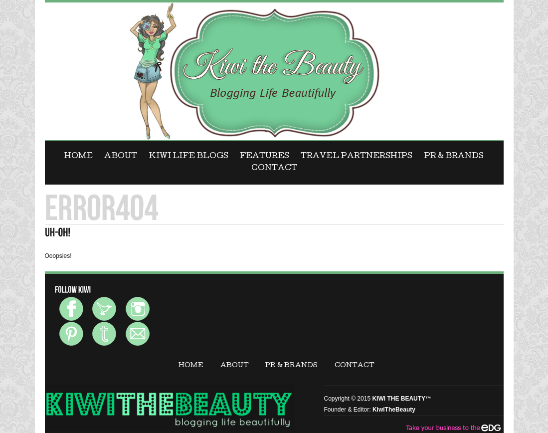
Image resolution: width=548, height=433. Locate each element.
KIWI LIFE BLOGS (188, 157)
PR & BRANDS (454, 157)
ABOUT (120, 157)
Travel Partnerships (356, 157)
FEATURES (264, 157)
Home (78, 157)
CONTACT (274, 169)
